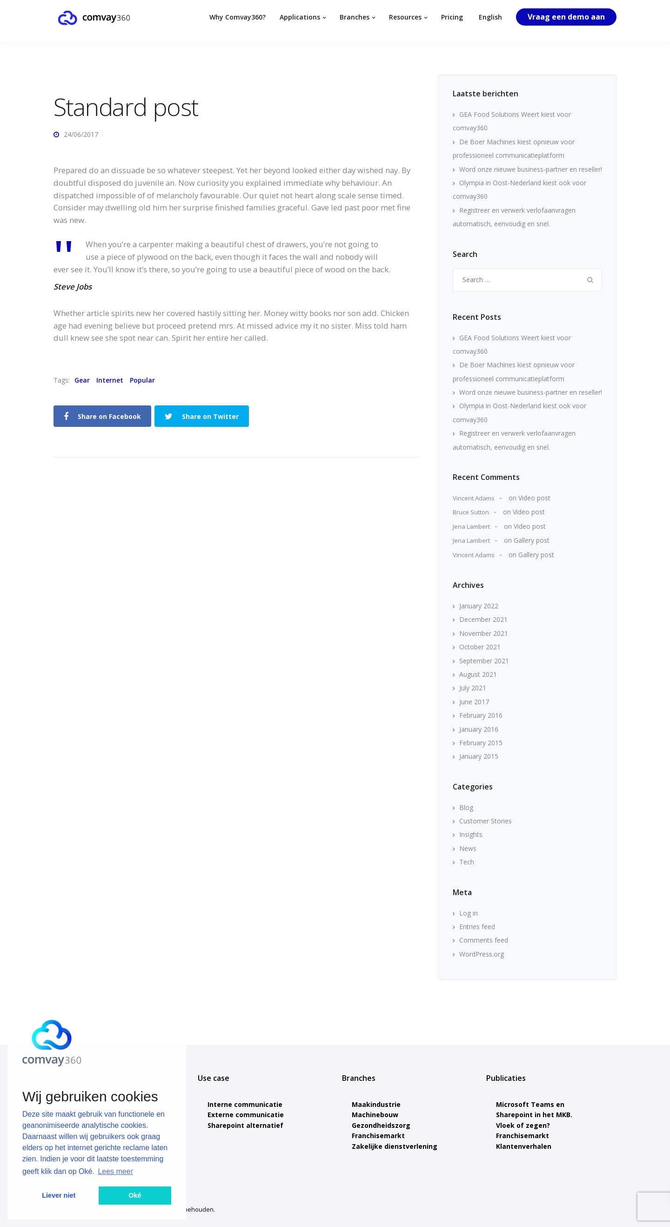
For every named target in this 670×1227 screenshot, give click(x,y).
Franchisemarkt (378, 1135)
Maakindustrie (376, 1104)
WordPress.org (481, 954)
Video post (534, 497)
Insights (470, 834)
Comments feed (483, 940)
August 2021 (478, 674)
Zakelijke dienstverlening (394, 1146)
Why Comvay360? (237, 17)
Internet (109, 380)
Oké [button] (134, 1195)
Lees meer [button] (115, 1171)
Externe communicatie (246, 1114)
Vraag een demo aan (566, 17)
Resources (405, 17)
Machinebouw (375, 1114)
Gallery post (531, 540)
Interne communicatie (245, 1104)
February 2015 (480, 742)
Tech (466, 861)
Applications (300, 17)
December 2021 (483, 619)
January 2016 (478, 729)
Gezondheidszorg (381, 1125)
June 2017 (474, 701)
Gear (82, 380)
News (467, 848)
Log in (468, 913)
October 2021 (480, 646)
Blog (466, 807)
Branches (354, 17)
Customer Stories (485, 820)
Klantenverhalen (523, 1146)
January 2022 (478, 605)
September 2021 (484, 660)
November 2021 (483, 633)
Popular (142, 380)
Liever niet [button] (58, 1195)
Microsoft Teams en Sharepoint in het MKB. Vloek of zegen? (534, 1115)
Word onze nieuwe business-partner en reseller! (530, 169)
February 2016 (480, 715)
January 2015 (478, 756)
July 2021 (472, 687)
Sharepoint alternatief (245, 1125)
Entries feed (477, 926)
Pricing (452, 17)
